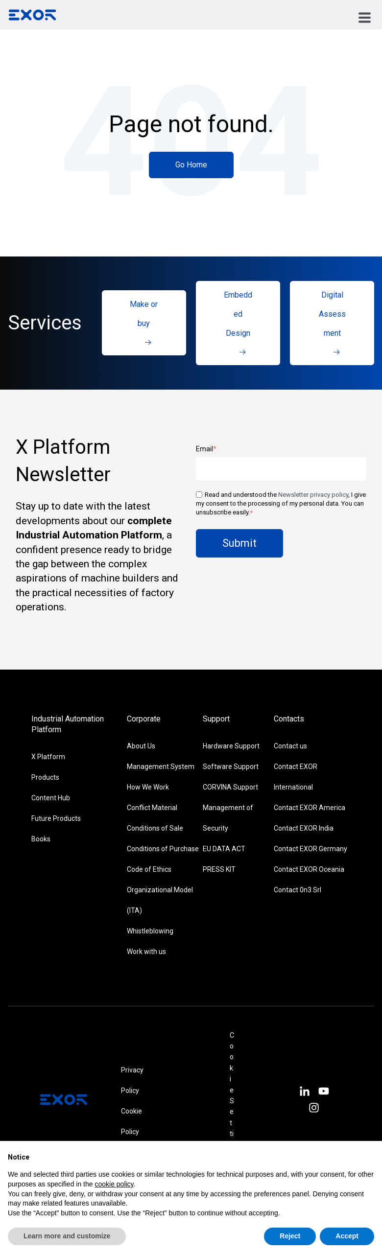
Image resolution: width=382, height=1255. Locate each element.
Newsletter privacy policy (313, 494)
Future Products (56, 818)
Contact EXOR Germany (310, 849)
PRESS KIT (219, 869)
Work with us (146, 951)
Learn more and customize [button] (67, 1236)
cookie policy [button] (114, 1184)
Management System (160, 766)
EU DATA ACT (224, 849)
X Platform (48, 757)
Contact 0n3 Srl (297, 890)
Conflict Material (152, 808)
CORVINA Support (230, 787)
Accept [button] (346, 1236)
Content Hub (50, 798)
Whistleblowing (150, 931)
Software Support (231, 766)
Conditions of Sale (155, 828)
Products (45, 777)
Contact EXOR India (304, 828)
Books (40, 839)
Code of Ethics (149, 869)
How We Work (148, 787)
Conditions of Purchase (163, 849)
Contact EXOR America (309, 808)
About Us (141, 746)
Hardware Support (231, 746)
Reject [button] (290, 1236)
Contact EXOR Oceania (309, 869)
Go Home (191, 164)
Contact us (290, 746)
